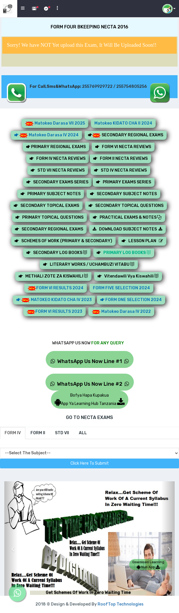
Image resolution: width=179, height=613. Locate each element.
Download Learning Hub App (148, 564)
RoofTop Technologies (121, 604)
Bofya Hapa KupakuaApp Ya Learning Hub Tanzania (90, 399)
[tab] (12, 433)
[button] (11, 545)
